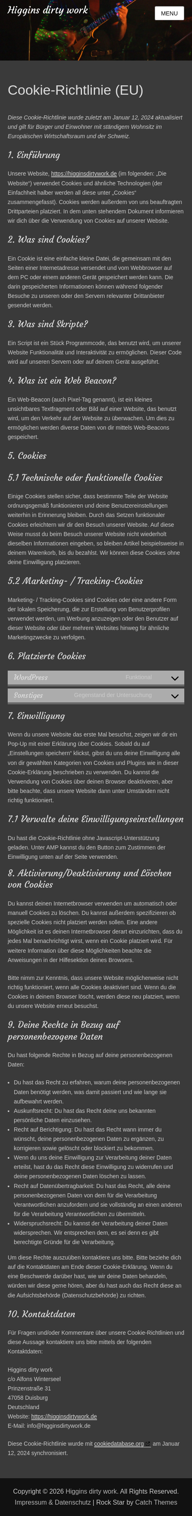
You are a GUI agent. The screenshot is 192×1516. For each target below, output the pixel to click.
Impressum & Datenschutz (53, 1502)
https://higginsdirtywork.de (84, 173)
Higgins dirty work (48, 10)
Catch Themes (156, 1502)
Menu (169, 13)
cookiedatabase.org (119, 1443)
